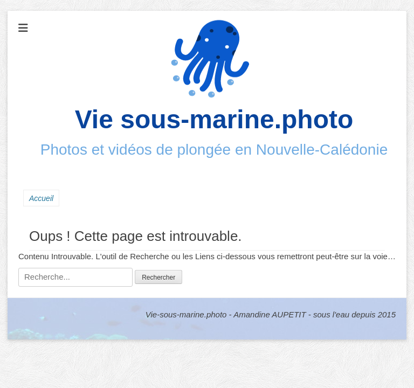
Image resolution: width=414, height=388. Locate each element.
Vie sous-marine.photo (214, 119)
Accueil (41, 198)
